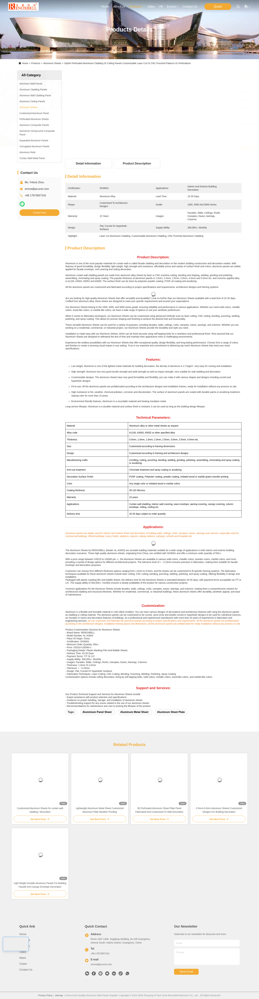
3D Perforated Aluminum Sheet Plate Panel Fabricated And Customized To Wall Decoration (159, 810)
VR (161, 6)
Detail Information (88, 163)
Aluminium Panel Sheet (97, 712)
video (151, 6)
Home (105, 6)
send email (186, 971)
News (22, 957)
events (173, 6)
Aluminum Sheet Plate (171, 712)
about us (119, 6)
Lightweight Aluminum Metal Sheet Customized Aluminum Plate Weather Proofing (100, 810)
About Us (24, 940)
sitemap (59, 995)
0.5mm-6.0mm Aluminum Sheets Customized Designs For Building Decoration (219, 810)
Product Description (137, 163)
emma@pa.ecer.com (37, 188)
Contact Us (25, 969)
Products (35, 63)
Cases (23, 963)
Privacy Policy (45, 995)
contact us (189, 6)
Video (22, 952)
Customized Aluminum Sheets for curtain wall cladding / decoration (40, 810)
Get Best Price (182, 148)
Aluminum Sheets (52, 63)
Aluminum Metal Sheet (134, 712)
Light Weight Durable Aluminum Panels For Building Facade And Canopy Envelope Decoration (40, 885)
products (136, 6)
